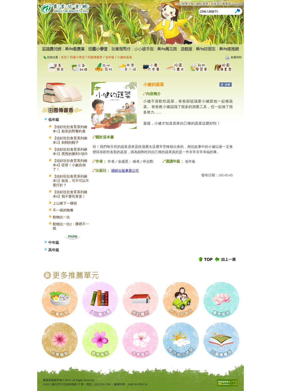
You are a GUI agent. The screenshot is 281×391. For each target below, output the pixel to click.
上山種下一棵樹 (65, 203)
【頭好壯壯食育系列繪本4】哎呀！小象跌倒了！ (70, 165)
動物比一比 (61, 217)
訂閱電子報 (186, 4)
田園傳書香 (94, 57)
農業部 (226, 4)
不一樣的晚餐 (63, 210)
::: (176, 4)
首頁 (64, 57)
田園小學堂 (77, 57)
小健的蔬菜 (124, 57)
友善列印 (236, 57)
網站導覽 (202, 4)
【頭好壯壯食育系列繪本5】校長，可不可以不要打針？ (71, 181)
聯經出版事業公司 (125, 170)
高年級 (53, 250)
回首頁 (215, 4)
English (238, 4)
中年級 (53, 243)
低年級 (109, 57)
